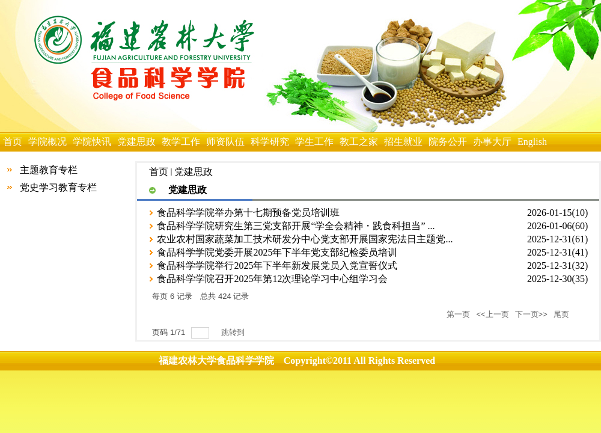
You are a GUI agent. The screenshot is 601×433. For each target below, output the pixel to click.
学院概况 (47, 142)
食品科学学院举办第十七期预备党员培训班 (248, 212)
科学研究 (270, 142)
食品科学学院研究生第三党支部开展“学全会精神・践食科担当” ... (296, 226)
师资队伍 (225, 142)
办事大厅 (492, 142)
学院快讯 (92, 142)
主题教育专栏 (49, 170)
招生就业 (403, 142)
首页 (12, 142)
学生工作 (314, 142)
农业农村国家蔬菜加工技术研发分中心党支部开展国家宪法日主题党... (305, 239)
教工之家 (359, 142)
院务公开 (448, 142)
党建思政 (136, 142)
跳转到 (234, 332)
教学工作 (181, 142)
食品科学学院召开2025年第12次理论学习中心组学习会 (272, 279)
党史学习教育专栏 (58, 187)
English (532, 142)
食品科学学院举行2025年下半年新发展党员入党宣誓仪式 (277, 265)
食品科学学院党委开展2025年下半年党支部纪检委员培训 (277, 252)
